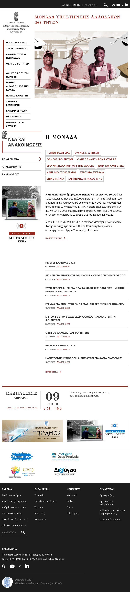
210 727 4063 (34, 558)
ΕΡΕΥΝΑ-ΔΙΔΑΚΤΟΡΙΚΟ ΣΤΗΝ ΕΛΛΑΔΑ (17, 86)
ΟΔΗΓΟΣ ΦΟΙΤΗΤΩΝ (17, 63)
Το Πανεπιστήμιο (11, 495)
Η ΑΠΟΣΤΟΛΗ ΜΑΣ (16, 42)
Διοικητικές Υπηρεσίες (14, 501)
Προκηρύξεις (107, 495)
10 (58, 408)
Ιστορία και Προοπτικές (15, 519)
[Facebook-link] (113, 5)
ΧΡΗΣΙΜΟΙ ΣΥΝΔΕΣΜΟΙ (61, 172)
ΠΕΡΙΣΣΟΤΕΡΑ (53, 372)
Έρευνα (39, 507)
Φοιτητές (40, 513)
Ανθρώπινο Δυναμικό (14, 507)
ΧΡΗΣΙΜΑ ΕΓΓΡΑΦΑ (16, 110)
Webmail (72, 495)
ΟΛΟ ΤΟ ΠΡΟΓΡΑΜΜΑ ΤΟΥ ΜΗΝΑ (22, 407)
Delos (70, 507)
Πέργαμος (72, 513)
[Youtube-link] (118, 5)
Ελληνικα (66, 5)
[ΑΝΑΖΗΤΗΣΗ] (97, 5)
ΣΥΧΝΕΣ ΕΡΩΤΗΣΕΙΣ (17, 48)
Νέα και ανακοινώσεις (14, 525)
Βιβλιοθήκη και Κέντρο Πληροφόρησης (112, 512)
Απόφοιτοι (40, 519)
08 (47, 408)
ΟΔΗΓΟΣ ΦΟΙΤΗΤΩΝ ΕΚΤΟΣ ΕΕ (96, 159)
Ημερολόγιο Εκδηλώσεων (107, 503)
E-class (71, 501)
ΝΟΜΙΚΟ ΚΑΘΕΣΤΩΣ (17, 95)
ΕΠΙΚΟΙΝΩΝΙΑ (13, 116)
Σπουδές (39, 495)
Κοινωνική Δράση (12, 513)
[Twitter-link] (123, 5)
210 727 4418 (14, 558)
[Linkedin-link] (126, 5)
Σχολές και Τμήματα (45, 501)
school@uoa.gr (56, 558)
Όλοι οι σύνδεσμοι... (111, 519)
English (77, 5)
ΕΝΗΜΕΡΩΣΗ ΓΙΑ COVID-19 (85, 178)
